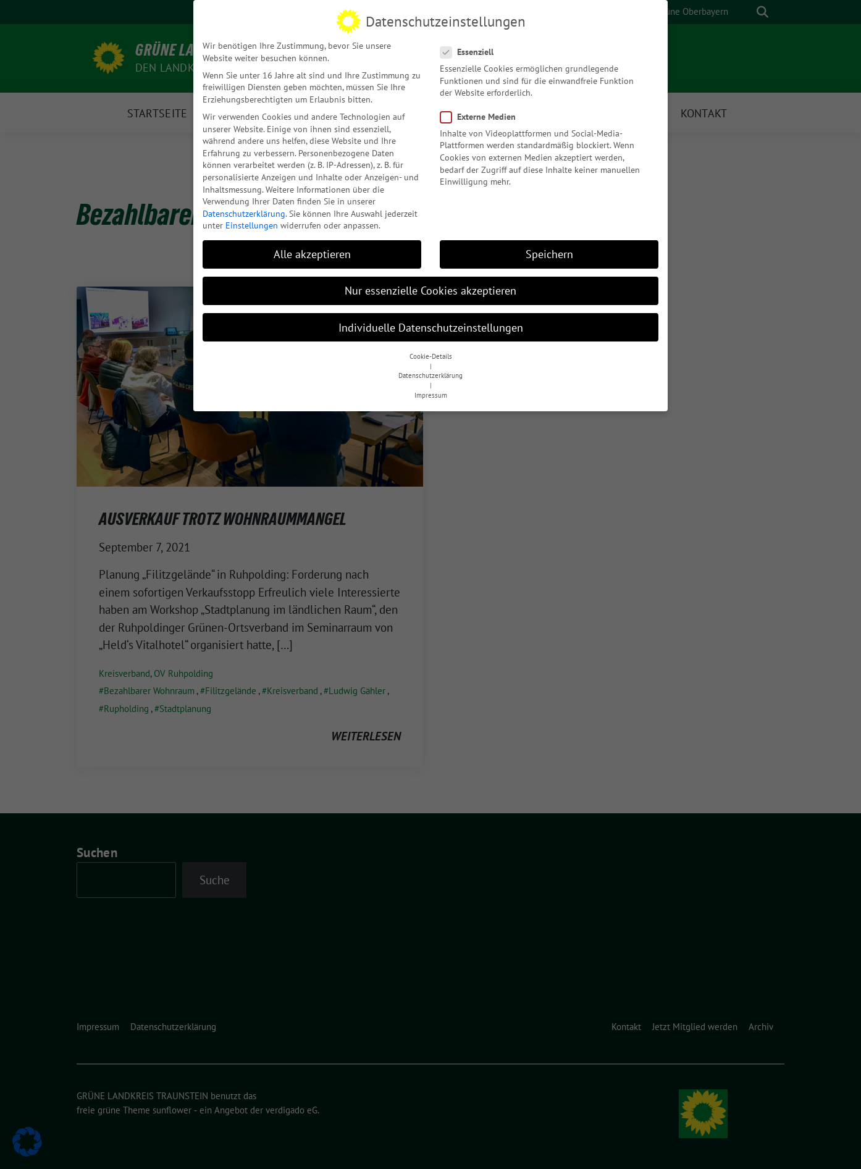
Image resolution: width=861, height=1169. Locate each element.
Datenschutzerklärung (244, 209)
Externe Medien (482, 113)
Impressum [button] (430, 391)
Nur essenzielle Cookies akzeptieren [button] (430, 287)
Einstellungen (251, 221)
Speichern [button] (549, 250)
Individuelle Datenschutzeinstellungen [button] (430, 323)
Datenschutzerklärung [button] (430, 371)
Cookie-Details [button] (431, 352)
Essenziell (471, 48)
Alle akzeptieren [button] (312, 250)
